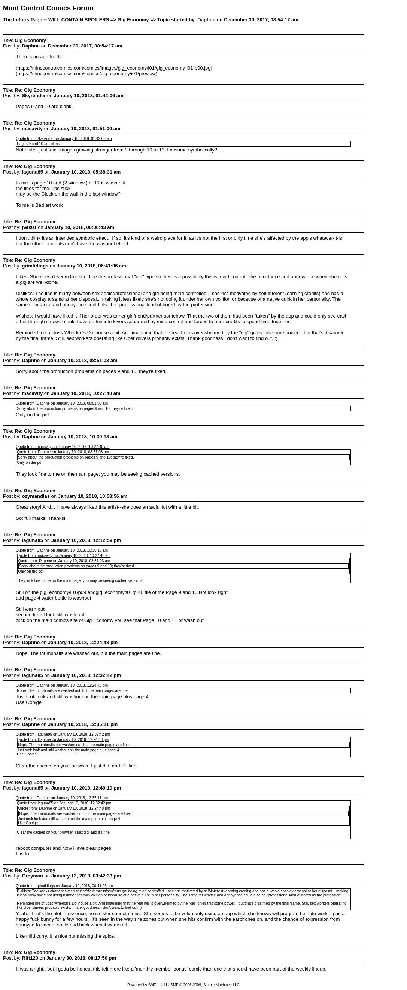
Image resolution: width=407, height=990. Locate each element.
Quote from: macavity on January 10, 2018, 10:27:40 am (62, 447)
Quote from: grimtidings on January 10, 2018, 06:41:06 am (64, 886)
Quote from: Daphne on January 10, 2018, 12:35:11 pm (62, 798)
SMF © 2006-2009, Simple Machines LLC (205, 985)
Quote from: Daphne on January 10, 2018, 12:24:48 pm (62, 685)
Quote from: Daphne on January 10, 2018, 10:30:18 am (62, 550)
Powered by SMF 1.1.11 (147, 985)
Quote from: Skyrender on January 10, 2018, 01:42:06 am (64, 139)
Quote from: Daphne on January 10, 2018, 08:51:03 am (62, 403)
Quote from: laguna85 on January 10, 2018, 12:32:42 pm (63, 734)
